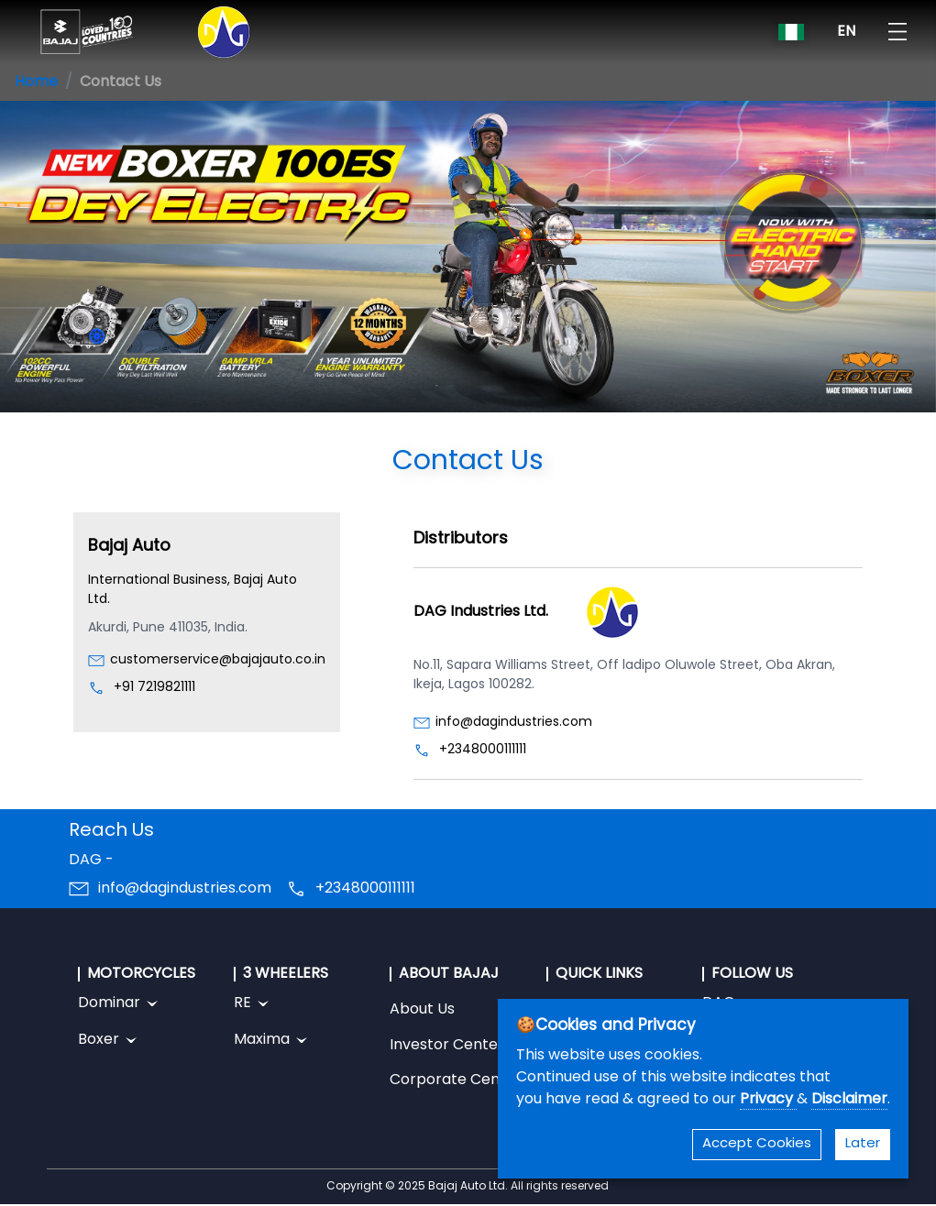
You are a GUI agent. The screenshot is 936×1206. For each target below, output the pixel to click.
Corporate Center (456, 1080)
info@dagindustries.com (513, 722)
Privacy (768, 1099)
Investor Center (447, 1045)
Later (862, 1144)
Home (36, 82)
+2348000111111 (482, 750)
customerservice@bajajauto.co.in (217, 660)
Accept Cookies (756, 1144)
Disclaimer (849, 1099)
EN (846, 32)
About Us (422, 1010)
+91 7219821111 (154, 688)
